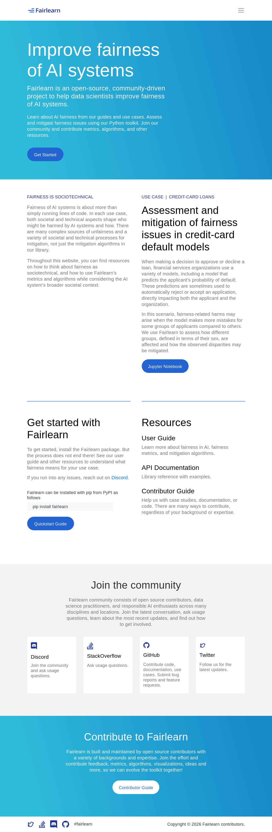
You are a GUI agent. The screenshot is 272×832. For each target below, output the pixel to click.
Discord (120, 477)
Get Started (45, 154)
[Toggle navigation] (241, 10)
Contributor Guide (136, 787)
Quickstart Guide (50, 524)
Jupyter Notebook (165, 366)
